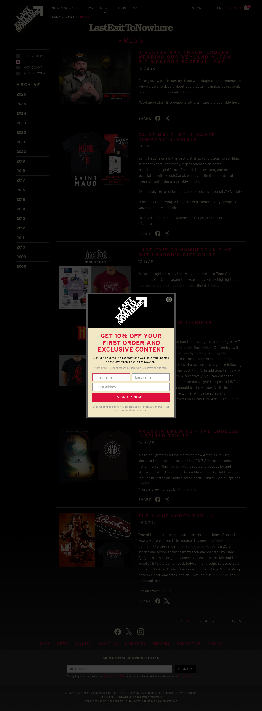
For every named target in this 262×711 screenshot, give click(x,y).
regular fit (220, 575)
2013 (20, 219)
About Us (108, 643)
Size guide (135, 643)
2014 (20, 209)
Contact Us (189, 643)
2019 (20, 161)
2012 (20, 228)
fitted (142, 581)
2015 (20, 199)
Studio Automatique (165, 701)
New (65, 8)
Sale (137, 8)
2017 (20, 180)
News (105, 8)
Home (56, 17)
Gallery (83, 643)
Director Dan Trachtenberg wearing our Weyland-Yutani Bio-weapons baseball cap (186, 57)
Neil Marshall (181, 347)
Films (121, 8)
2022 (21, 132)
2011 (20, 238)
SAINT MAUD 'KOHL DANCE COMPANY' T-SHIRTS (177, 137)
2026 (21, 94)
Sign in (234, 8)
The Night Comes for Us (196, 546)
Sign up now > (131, 397)
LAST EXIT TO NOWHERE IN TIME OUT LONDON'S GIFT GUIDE (185, 252)
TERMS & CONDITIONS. (161, 692)
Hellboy (207, 347)
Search (199, 8)
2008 (21, 266)
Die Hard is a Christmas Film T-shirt (167, 285)
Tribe (109, 701)
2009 (21, 257)
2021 (20, 142)
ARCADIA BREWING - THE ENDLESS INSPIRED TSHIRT (189, 434)
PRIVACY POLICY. (186, 692)
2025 (21, 104)
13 (233, 621)
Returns (161, 643)
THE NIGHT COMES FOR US (176, 516)
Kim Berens (187, 489)
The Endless (178, 466)
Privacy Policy (186, 676)
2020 (21, 152)
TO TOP (63, 620)
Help (217, 8)
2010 (20, 247)
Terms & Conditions (114, 676)
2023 (21, 123)
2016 (20, 190)
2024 (21, 113)
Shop (89, 8)
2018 (20, 171)
